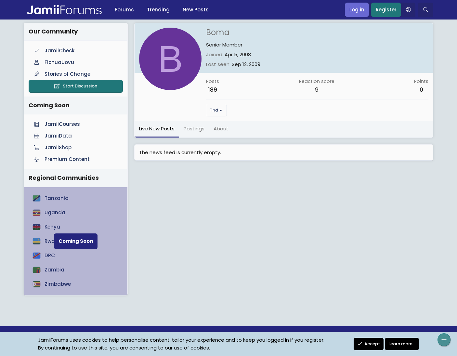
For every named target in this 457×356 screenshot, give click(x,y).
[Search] (425, 10)
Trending (158, 9)
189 (212, 90)
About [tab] (221, 128)
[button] (408, 10)
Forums (124, 9)
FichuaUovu (53, 62)
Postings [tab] (194, 128)
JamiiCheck (53, 50)
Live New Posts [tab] (157, 128)
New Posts (196, 9)
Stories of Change (61, 74)
